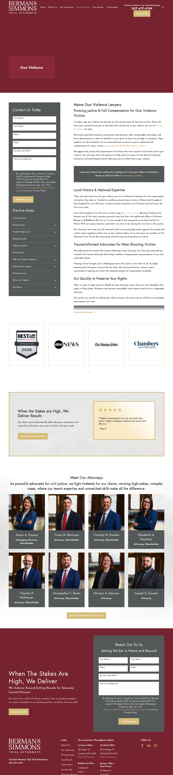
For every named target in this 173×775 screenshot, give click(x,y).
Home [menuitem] (43, 7)
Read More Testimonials (32, 436)
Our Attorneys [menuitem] (66, 7)
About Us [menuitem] (52, 7)
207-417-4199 (16, 762)
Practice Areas (67, 755)
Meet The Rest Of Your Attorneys (86, 615)
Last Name (18, 126)
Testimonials (66, 770)
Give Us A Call (17, 711)
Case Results (66, 760)
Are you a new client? (22, 151)
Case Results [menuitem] (98, 7)
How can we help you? (23, 159)
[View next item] (88, 372)
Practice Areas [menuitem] (83, 7)
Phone (16, 134)
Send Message (23, 199)
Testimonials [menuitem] (112, 7)
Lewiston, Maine (131, 213)
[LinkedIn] (148, 745)
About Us (65, 745)
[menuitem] (34, 218)
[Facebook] (142, 745)
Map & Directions (86, 757)
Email (16, 143)
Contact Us (141, 13)
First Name (18, 118)
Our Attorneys (67, 750)
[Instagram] (155, 745)
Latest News (67, 765)
